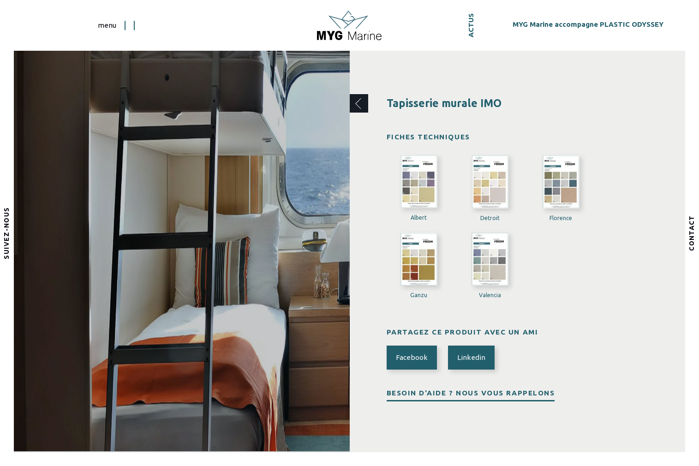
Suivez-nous (7, 233)
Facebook (412, 357)
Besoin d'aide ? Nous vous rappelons (471, 393)
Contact (692, 233)
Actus (471, 25)
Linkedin (471, 357)
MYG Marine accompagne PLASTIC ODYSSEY (588, 24)
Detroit (490, 218)
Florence (561, 218)
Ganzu (418, 295)
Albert (419, 218)
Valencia (490, 295)
